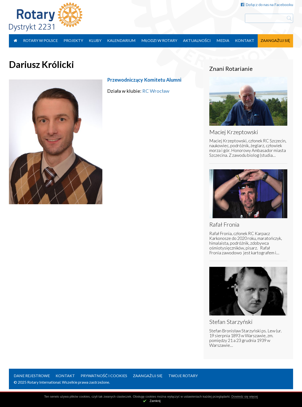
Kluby (95, 40)
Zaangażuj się (275, 40)
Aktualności (197, 40)
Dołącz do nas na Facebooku (267, 4)
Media (223, 40)
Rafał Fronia (224, 224)
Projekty (73, 40)
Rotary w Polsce (40, 40)
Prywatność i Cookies (104, 375)
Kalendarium (121, 40)
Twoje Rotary (183, 375)
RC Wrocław (155, 91)
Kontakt (244, 40)
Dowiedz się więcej (244, 396)
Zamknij (155, 401)
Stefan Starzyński (230, 321)
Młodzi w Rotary (159, 40)
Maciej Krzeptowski (233, 131)
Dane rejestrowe (32, 375)
